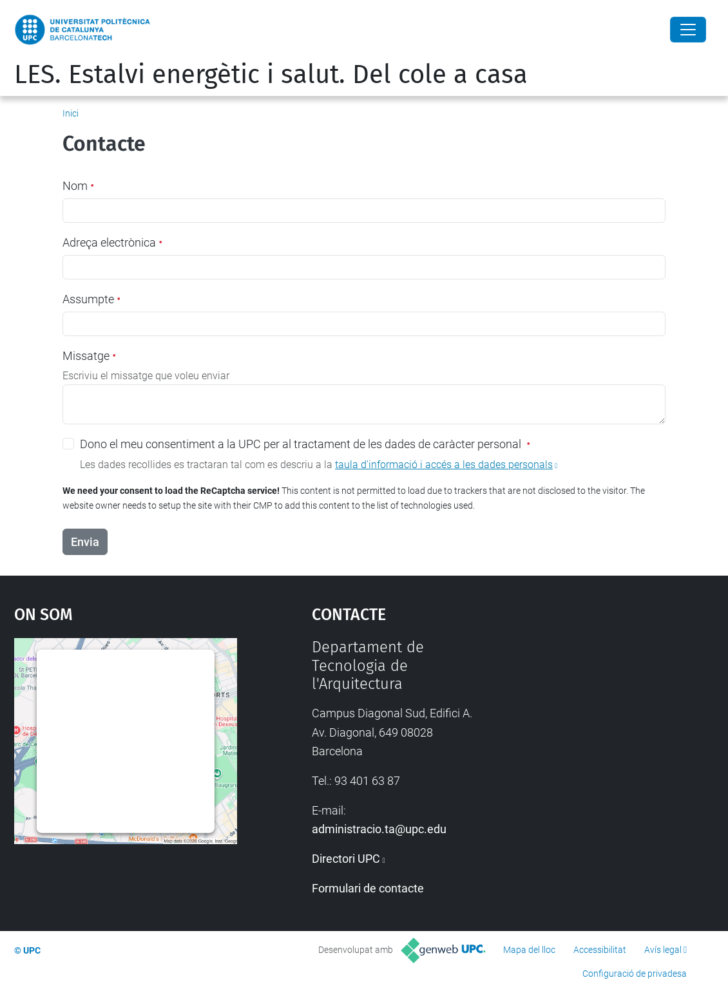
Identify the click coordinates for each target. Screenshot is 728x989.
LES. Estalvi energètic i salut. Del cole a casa (271, 74)
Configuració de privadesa (634, 973)
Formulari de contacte (368, 888)
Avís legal (663, 950)
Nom (78, 186)
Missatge (89, 356)
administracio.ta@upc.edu (379, 829)
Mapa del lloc (529, 950)
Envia (85, 542)
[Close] (688, 29)
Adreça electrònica (112, 242)
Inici (70, 113)
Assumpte (91, 299)
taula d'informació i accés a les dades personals (444, 464)
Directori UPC (346, 858)
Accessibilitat (599, 950)
